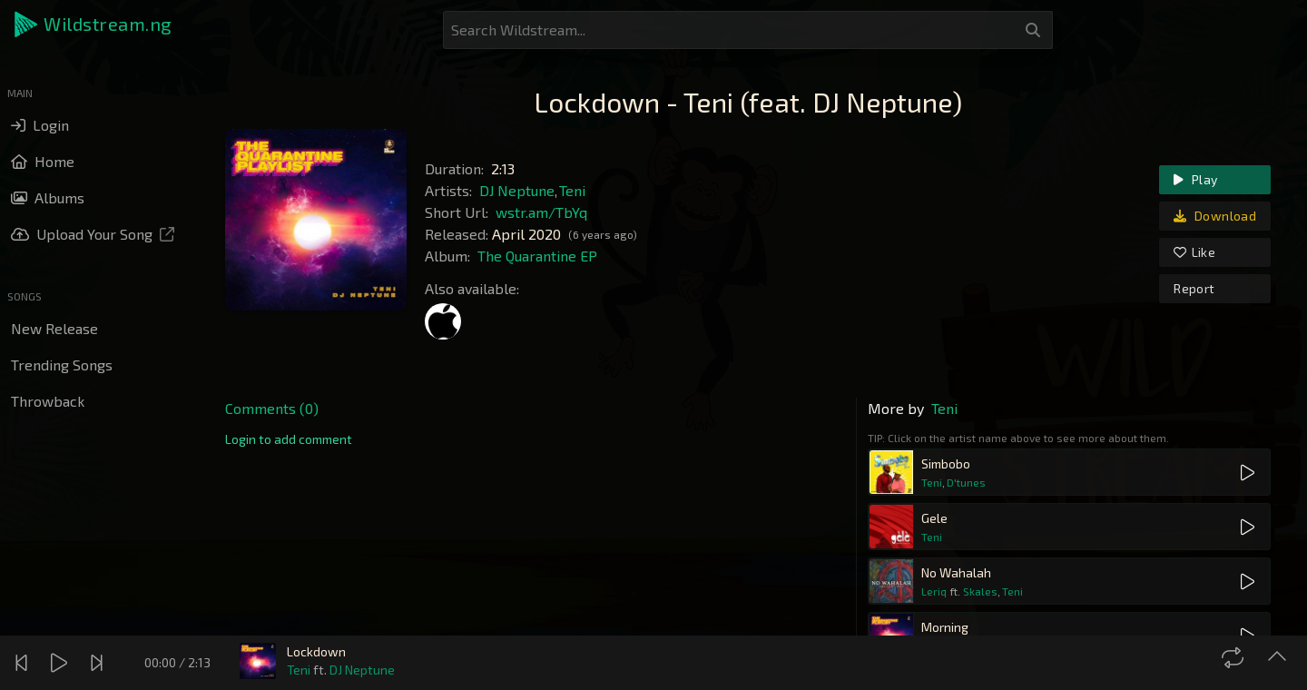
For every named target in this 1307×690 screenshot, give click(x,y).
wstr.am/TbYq (541, 212)
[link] (288, 439)
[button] (94, 24)
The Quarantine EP (537, 255)
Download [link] (1215, 215)
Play (1195, 179)
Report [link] (1194, 288)
